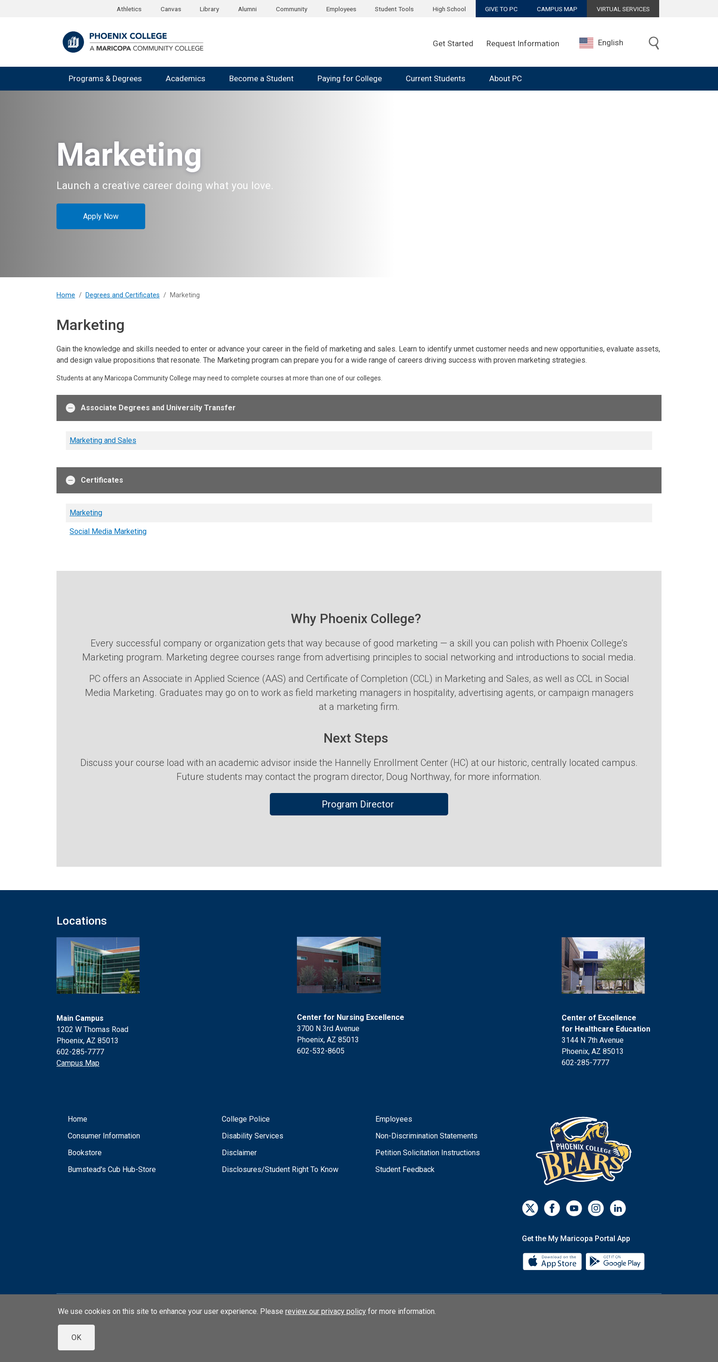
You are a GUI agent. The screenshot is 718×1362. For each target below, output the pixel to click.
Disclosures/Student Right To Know (280, 1169)
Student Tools (394, 9)
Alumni (247, 9)
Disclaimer (239, 1152)
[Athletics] (586, 1150)
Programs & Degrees (105, 78)
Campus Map (77, 1063)
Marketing (86, 512)
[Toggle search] (654, 43)
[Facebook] (552, 1208)
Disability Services (252, 1135)
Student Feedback (405, 1169)
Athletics (129, 9)
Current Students (435, 78)
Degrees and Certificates (122, 295)
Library (209, 9)
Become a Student (261, 78)
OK (76, 1337)
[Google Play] (614, 1260)
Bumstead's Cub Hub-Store (112, 1169)
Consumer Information (104, 1135)
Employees (341, 9)
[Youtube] (574, 1208)
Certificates (94, 480)
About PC (505, 78)
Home (65, 295)
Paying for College (349, 78)
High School (449, 9)
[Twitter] (530, 1208)
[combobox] (608, 43)
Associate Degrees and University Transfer (151, 408)
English (601, 43)
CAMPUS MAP (557, 9)
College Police (246, 1119)
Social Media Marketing (108, 531)
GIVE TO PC (501, 9)
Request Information (522, 43)
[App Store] (553, 1260)
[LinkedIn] (618, 1208)
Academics (185, 78)
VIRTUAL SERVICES (623, 9)
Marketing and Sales (103, 440)
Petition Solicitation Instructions (427, 1152)
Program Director (359, 804)
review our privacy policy (325, 1311)
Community (291, 9)
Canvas (171, 9)
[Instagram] (596, 1208)
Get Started (453, 43)
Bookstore (85, 1152)
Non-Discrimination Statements (426, 1135)
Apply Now (101, 216)
